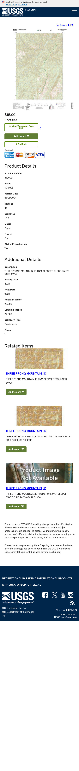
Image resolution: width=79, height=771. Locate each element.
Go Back (21, 144)
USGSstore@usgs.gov (65, 617)
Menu (74, 12)
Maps (36, 578)
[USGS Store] (36, 12)
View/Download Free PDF (21, 127)
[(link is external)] (22, 128)
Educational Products (56, 578)
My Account (63, 25)
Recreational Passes (17, 578)
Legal (37, 584)
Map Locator (11, 584)
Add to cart (21, 136)
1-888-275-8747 (68, 614)
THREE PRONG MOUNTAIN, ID (26, 373)
